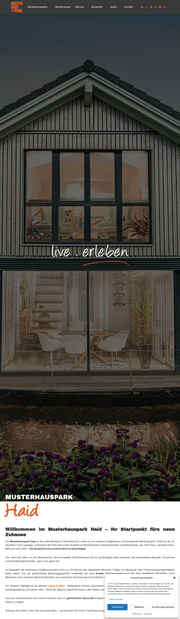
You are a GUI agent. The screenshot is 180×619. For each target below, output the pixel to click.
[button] (174, 577)
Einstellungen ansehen (163, 607)
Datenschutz (137, 614)
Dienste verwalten (116, 599)
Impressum (148, 614)
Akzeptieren (117, 607)
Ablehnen (139, 607)
